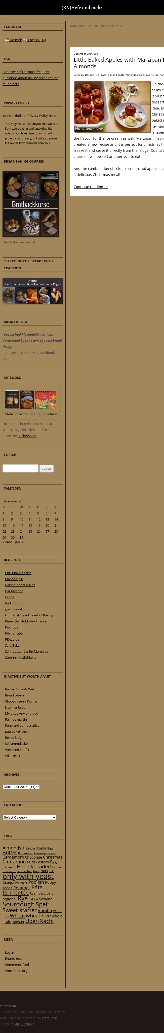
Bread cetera (14, 695)
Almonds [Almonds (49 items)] (12, 848)
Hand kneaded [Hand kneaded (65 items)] (34, 866)
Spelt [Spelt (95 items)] (42, 904)
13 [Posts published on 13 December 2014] (47, 519)
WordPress (49, 1018)
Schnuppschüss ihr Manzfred (26, 651)
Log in (9, 952)
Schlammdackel (16, 743)
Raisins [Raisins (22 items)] (35, 893)
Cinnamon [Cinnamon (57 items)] (14, 861)
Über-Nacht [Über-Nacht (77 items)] (39, 921)
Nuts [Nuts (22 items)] (44, 871)
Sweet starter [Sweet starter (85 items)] (20, 910)
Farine (9, 597)
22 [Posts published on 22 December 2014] (4, 531)
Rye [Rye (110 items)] (23, 898)
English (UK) (34, 40)
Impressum (8, 1006)
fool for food (14, 603)
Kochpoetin (13, 627)
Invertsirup (151, 75)
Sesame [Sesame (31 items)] (45, 898)
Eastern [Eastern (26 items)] (42, 862)
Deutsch (13, 40)
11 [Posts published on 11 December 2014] (30, 519)
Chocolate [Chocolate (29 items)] (33, 857)
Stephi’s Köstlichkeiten (21, 657)
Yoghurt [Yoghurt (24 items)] (18, 921)
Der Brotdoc (14, 591)
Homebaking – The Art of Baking (29, 615)
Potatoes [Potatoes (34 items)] (21, 888)
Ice (97, 75)
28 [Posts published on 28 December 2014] (56, 531)
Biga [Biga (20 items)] (50, 848)
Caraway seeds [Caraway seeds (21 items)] (45, 853)
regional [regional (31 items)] (10, 898)
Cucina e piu (14, 579)
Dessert (89, 75)
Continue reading (91, 186)
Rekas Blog (13, 737)
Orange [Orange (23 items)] (8, 882)
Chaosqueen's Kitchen (21, 701)
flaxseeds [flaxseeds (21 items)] (9, 867)
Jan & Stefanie (24, 1024)
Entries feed (14, 958)
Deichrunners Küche (20, 585)
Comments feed (17, 964)
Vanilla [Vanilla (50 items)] (45, 910)
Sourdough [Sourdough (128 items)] (19, 904)
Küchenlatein (15, 633)
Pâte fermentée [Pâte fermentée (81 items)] (23, 889)
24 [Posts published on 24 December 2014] (21, 531)
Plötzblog (12, 639)
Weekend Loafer (17, 749)
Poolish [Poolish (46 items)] (36, 882)
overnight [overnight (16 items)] (21, 882)
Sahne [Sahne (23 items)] (33, 899)
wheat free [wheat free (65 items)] (38, 915)
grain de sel (13, 609)
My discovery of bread (21, 713)
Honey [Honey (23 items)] (57, 867)
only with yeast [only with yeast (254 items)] (28, 876)
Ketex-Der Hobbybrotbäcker (26, 621)
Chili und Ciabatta (18, 573)
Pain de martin (16, 719)
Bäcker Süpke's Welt (20, 689)
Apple (140, 75)
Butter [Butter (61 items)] (10, 852)
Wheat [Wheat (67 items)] (17, 915)
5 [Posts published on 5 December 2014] (38, 513)
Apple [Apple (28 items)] (41, 848)
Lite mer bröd (15, 707)
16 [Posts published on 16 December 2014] (13, 525)
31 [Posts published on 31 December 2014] (21, 537)
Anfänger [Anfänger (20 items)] (28, 848)
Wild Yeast (12, 755)
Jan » (19, 542)
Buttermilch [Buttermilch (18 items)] (25, 853)
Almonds (131, 75)
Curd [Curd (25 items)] (31, 862)
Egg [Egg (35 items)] (53, 862)
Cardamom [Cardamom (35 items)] (13, 857)
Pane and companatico (22, 725)
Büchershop (27, 435)
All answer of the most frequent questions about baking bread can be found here (30, 77)
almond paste (116, 75)
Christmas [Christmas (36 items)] (52, 857)
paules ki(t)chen (17, 731)
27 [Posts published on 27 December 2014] (47, 531)
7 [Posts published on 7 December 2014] (55, 513)
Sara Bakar (13, 645)
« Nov (7, 542)
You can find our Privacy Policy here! (29, 115)
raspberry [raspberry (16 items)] (47, 893)
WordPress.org (16, 970)
